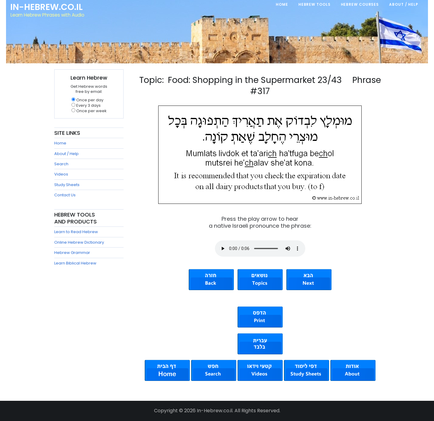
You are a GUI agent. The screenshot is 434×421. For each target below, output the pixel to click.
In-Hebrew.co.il (46, 7)
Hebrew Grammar (72, 252)
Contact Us (65, 195)
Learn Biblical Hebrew (75, 263)
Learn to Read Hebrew (76, 232)
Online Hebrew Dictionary (79, 242)
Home (60, 143)
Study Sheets (67, 185)
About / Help (66, 154)
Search (61, 164)
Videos (61, 174)
